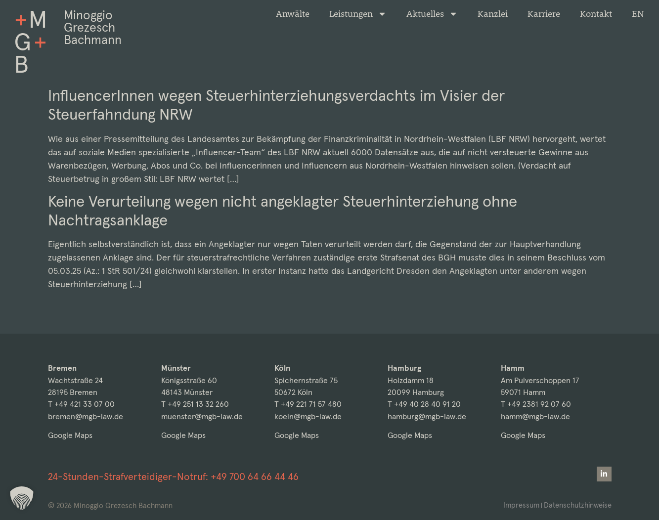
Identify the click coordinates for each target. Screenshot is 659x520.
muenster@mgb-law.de (202, 416)
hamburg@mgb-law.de (427, 416)
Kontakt (596, 14)
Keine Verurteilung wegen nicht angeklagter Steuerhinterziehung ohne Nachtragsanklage (282, 210)
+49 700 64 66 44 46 (255, 476)
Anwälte (292, 14)
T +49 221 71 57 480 (308, 404)
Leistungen (358, 14)
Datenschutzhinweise (577, 505)
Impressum (520, 505)
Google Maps (70, 435)
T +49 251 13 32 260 (195, 404)
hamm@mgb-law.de (535, 416)
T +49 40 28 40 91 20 (424, 404)
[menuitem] (638, 14)
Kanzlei (493, 14)
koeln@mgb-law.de (308, 416)
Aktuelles (432, 14)
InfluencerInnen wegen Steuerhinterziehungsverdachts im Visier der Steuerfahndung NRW (276, 105)
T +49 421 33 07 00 (81, 404)
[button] (22, 498)
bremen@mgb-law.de (85, 416)
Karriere (543, 14)
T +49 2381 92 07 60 (536, 404)
